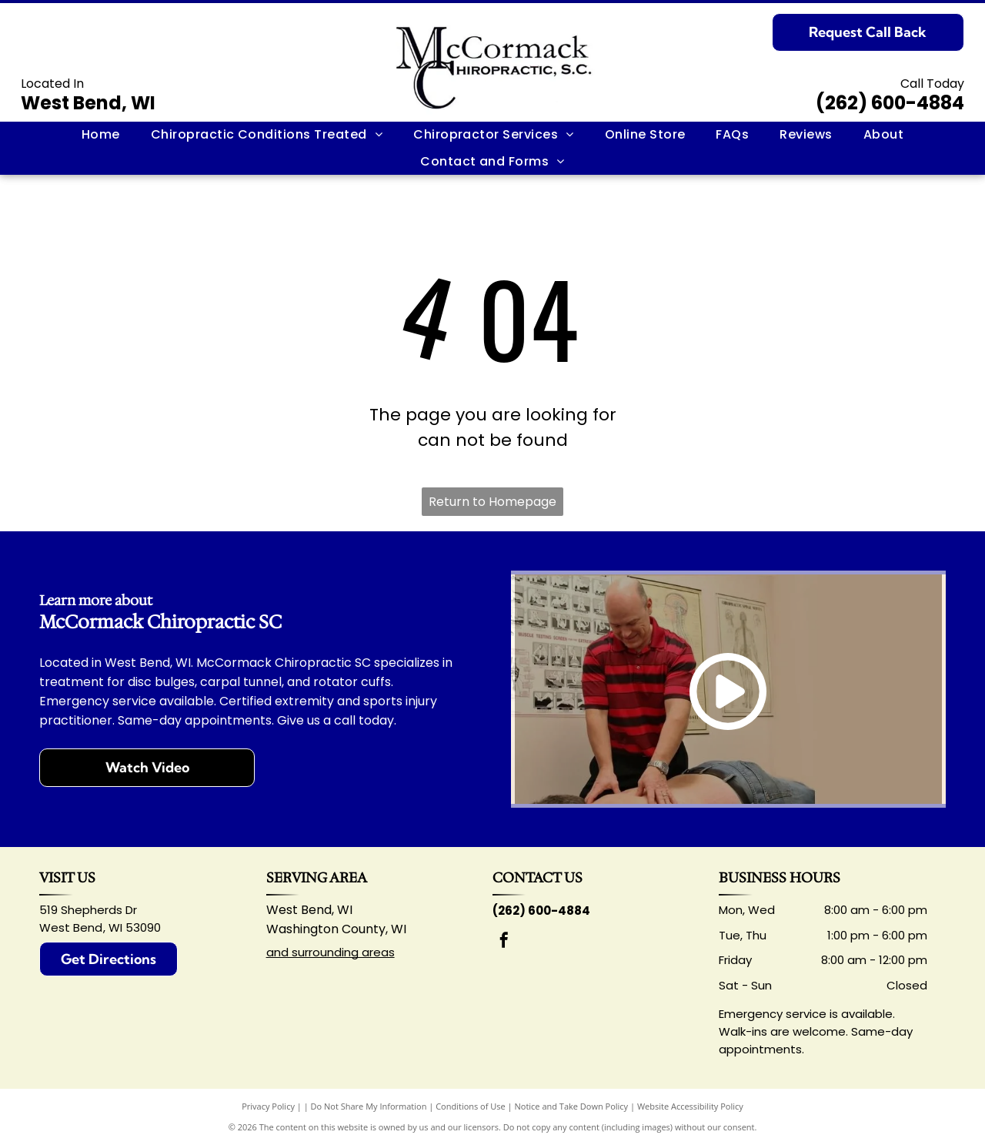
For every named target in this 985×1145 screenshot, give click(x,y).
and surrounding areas (330, 952)
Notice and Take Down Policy (572, 1106)
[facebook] (504, 942)
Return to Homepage (492, 502)
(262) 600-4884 (890, 103)
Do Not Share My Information (369, 1106)
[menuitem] (100, 135)
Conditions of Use (471, 1106)
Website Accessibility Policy (690, 1106)
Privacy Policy (268, 1106)
